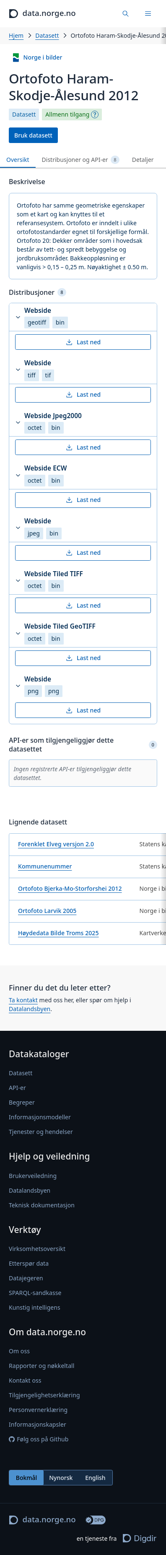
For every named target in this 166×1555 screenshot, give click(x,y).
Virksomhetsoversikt (37, 1249)
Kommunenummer (45, 866)
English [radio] (95, 1478)
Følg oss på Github (39, 1439)
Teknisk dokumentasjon (42, 1205)
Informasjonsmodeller (40, 1117)
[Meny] (148, 13)
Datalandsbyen (29, 1009)
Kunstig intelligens (34, 1307)
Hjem (16, 35)
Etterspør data (29, 1263)
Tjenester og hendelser (41, 1132)
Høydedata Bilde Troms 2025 (58, 933)
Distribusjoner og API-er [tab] (80, 160)
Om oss (19, 1351)
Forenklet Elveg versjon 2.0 (56, 844)
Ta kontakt (23, 1000)
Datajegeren (26, 1278)
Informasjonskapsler (37, 1424)
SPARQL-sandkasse (35, 1293)
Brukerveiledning (33, 1176)
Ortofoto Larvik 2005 (47, 911)
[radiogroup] (61, 1477)
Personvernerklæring (38, 1410)
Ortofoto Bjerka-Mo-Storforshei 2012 (70, 888)
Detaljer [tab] (143, 160)
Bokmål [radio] (26, 1478)
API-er (17, 1088)
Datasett (47, 35)
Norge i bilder (37, 57)
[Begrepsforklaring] (95, 114)
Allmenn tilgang (67, 114)
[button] (83, 317)
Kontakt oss (25, 1380)
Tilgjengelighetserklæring (44, 1395)
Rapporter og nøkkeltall (41, 1366)
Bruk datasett (33, 135)
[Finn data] (126, 13)
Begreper (22, 1103)
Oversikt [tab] (17, 160)
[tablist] (83, 160)
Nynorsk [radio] (61, 1478)
